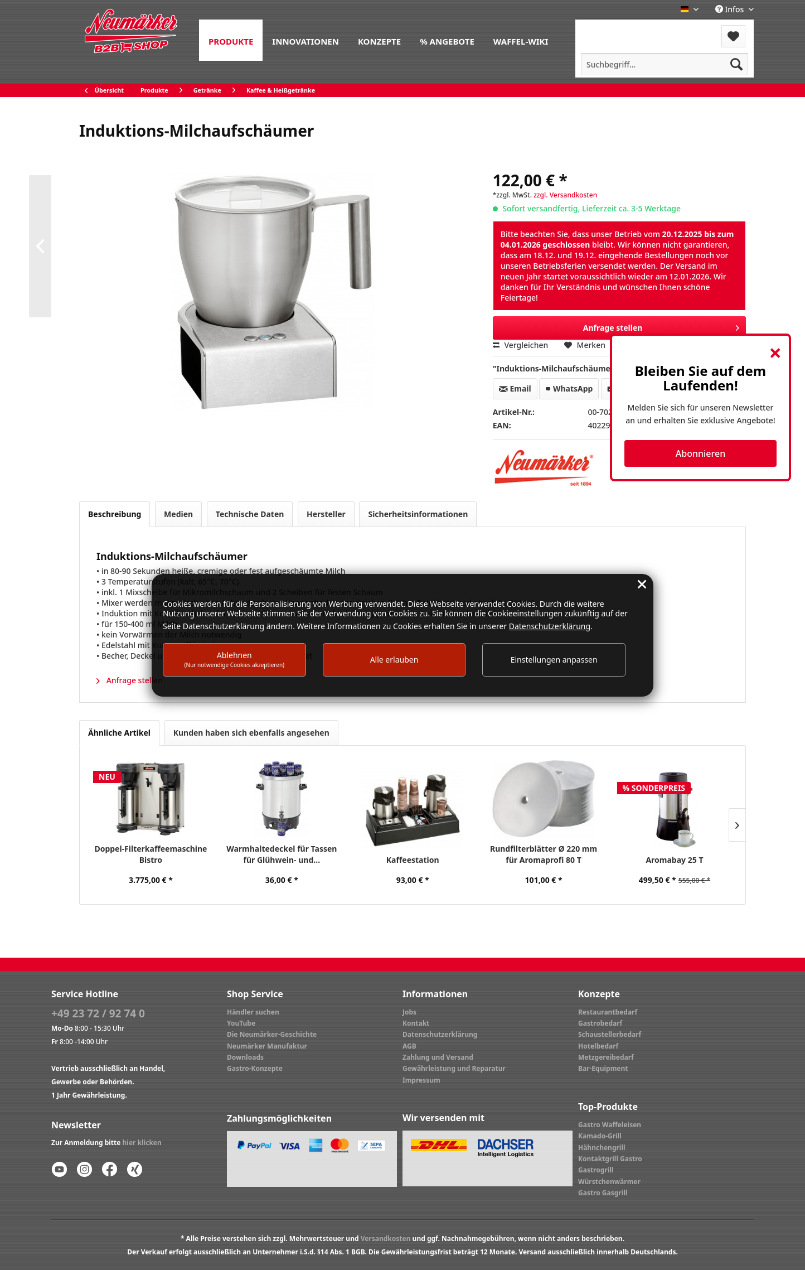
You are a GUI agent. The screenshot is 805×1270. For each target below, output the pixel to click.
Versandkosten (386, 1238)
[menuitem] (231, 40)
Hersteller (326, 514)
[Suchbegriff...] (664, 64)
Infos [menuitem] (730, 9)
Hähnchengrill (601, 1147)
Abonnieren (700, 453)
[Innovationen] (305, 40)
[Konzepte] (379, 40)
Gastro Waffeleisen (609, 1124)
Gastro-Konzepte (255, 1068)
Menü (605, 29)
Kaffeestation (412, 859)
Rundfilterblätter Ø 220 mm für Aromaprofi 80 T (543, 854)
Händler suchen (253, 1012)
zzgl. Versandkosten (565, 195)
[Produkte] (231, 40)
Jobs (409, 1012)
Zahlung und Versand (437, 1057)
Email (515, 388)
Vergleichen (521, 345)
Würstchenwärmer (609, 1181)
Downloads (245, 1057)
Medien (178, 514)
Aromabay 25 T (674, 859)
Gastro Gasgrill (602, 1192)
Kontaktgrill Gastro (610, 1158)
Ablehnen (235, 659)
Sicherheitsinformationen (418, 514)
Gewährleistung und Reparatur (454, 1068)
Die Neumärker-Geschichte (272, 1034)
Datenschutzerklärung (439, 1034)
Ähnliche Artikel (119, 732)
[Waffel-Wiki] (520, 40)
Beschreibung (114, 514)
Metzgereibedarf (606, 1057)
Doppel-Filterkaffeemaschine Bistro (150, 854)
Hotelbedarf (598, 1046)
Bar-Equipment (603, 1068)
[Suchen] (736, 64)
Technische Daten (250, 514)
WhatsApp (569, 388)
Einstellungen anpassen (554, 659)
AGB (409, 1046)
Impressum (421, 1080)
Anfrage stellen (129, 680)
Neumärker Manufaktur (267, 1046)
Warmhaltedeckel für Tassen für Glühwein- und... (281, 854)
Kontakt (415, 1023)
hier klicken (142, 1142)
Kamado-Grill (600, 1136)
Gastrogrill (595, 1170)
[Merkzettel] (733, 36)
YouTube (241, 1023)
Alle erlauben (394, 659)
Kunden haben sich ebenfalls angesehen (251, 732)
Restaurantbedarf (607, 1012)
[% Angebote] (447, 40)
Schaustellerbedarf (609, 1034)
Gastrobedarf (600, 1023)
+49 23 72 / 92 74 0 (98, 1013)
